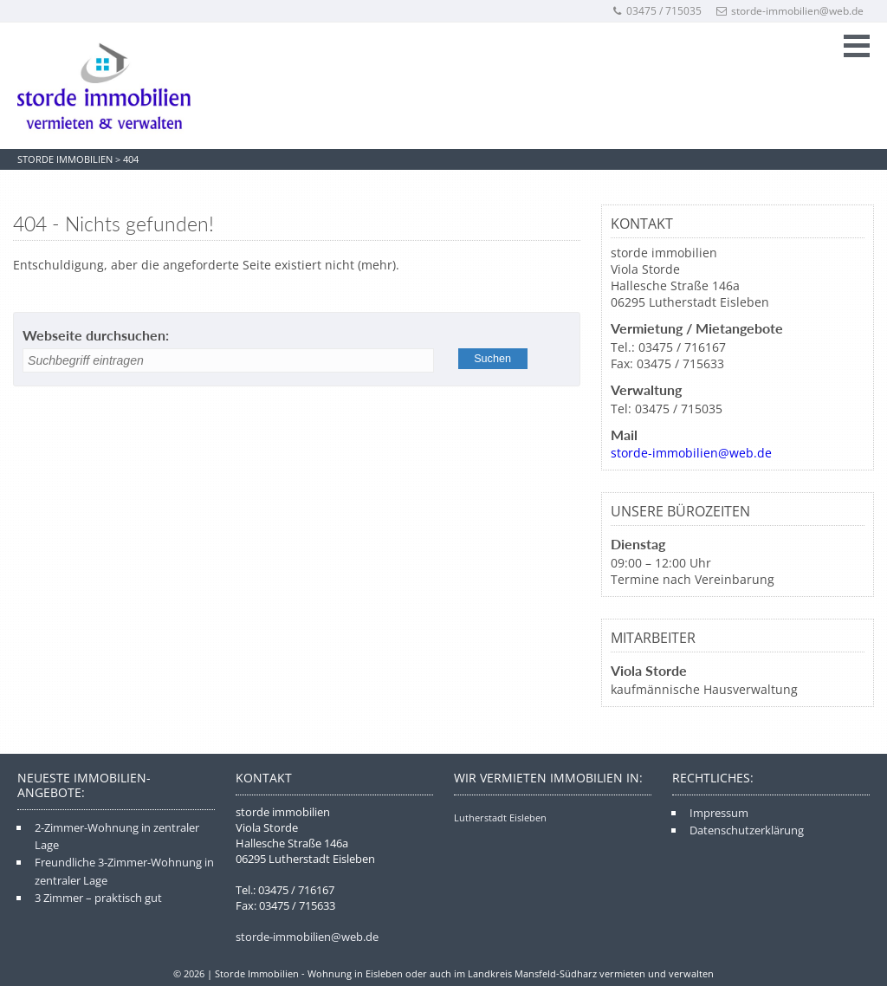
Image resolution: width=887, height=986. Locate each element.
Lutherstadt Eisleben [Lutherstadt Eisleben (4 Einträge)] (500, 817)
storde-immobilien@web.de (790, 10)
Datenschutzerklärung (747, 830)
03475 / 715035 (657, 10)
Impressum (719, 813)
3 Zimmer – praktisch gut (98, 897)
